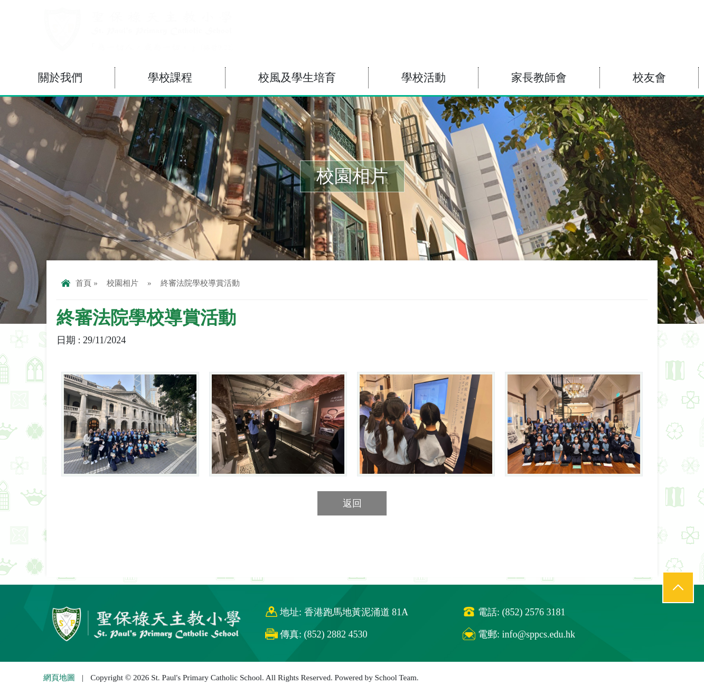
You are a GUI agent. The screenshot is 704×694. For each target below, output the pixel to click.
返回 (352, 503)
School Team (396, 677)
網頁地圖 (59, 677)
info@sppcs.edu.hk (538, 634)
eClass (592, 14)
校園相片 (122, 282)
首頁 (76, 282)
